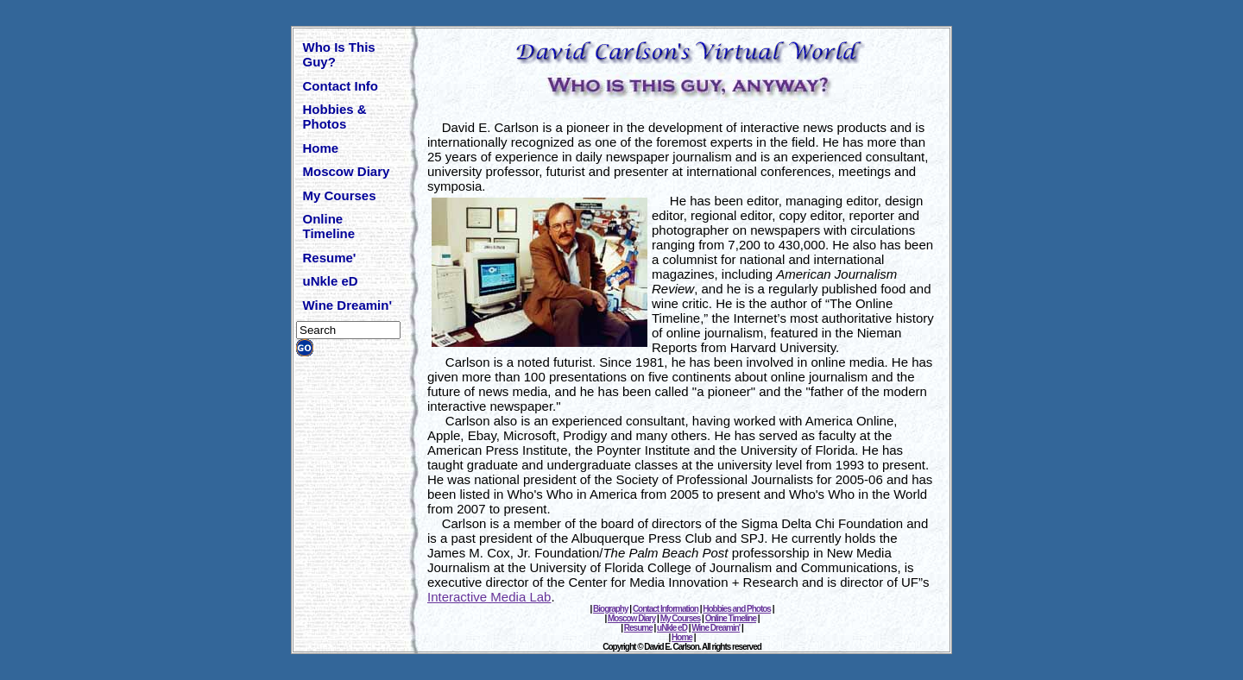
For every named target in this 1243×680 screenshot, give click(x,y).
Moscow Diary (346, 171)
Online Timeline (329, 226)
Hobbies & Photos (335, 116)
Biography (610, 609)
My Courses (339, 195)
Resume (638, 628)
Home (321, 148)
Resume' (329, 257)
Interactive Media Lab (489, 596)
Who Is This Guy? (339, 54)
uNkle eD (330, 281)
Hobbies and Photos (737, 609)
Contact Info (341, 86)
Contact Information (665, 609)
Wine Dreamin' (347, 305)
